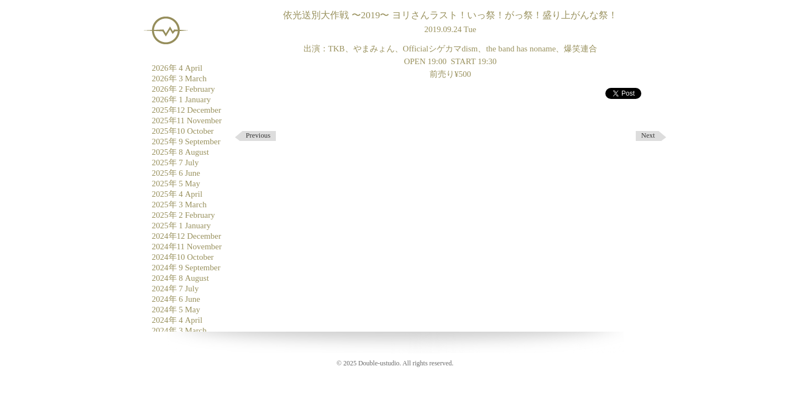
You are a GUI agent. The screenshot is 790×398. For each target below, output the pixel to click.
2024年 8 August (180, 278)
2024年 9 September (186, 267)
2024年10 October (183, 257)
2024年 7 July (175, 288)
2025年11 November (187, 120)
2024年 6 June (176, 299)
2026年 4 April (177, 68)
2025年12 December (186, 110)
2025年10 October (183, 131)
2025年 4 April (177, 194)
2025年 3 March (179, 204)
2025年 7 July (175, 162)
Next (648, 135)
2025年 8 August (180, 152)
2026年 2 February (183, 89)
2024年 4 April (177, 320)
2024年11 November (187, 246)
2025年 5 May (176, 183)
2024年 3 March (179, 330)
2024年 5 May (176, 309)
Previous (258, 135)
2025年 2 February (183, 215)
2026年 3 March (179, 78)
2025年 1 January (181, 225)
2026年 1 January (181, 99)
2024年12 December (186, 236)
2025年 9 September (186, 141)
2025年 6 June (176, 173)
